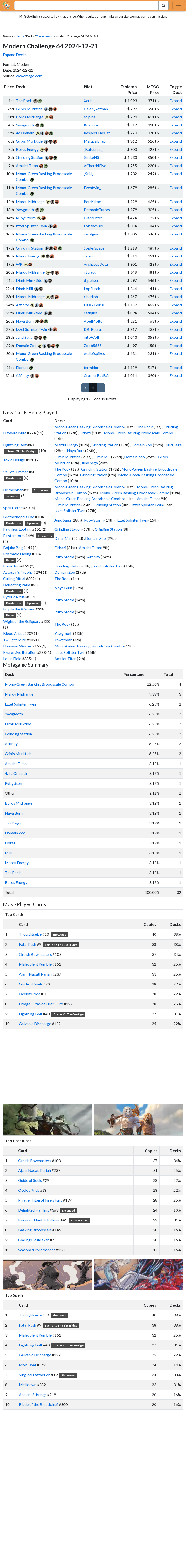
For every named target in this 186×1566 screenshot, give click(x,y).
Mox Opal (27, 1364)
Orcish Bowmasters (35, 954)
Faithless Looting (17, 529)
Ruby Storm (26, 217)
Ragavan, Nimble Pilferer (39, 1220)
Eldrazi (22, 367)
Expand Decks (15, 54)
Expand (176, 100)
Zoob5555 (93, 345)
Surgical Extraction (34, 1374)
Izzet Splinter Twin (31, 225)
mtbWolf (91, 337)
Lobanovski (93, 225)
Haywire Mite (14, 432)
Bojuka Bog (13, 547)
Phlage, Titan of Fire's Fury (41, 1003)
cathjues (91, 312)
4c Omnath (25, 133)
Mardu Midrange (30, 201)
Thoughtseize (30, 934)
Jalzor (89, 256)
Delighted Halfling (33, 1210)
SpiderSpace (94, 248)
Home (20, 36)
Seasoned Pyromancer (36, 1249)
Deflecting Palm (16, 584)
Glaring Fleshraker (33, 1239)
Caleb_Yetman (96, 108)
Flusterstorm (14, 535)
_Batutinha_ (93, 149)
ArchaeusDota (96, 264)
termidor (91, 367)
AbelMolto (93, 321)
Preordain (11, 566)
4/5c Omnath (16, 773)
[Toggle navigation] (178, 5)
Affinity (22, 304)
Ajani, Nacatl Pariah (35, 974)
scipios (89, 116)
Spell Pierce (13, 507)
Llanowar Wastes (17, 646)
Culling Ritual (14, 578)
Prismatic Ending (17, 553)
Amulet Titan (27, 165)
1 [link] (93, 387)
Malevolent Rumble (35, 964)
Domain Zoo (26, 345)
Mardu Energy (28, 256)
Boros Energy (27, 149)
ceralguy (91, 234)
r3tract (90, 272)
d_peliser (91, 280)
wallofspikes (94, 353)
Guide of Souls (31, 984)
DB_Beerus (93, 329)
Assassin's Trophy (18, 572)
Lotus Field (12, 658)
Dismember (13, 489)
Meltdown (27, 1384)
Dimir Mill (24, 288)
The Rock (24, 100)
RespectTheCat (97, 133)
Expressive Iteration (19, 652)
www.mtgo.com (29, 76)
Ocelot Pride (29, 994)
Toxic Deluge (14, 459)
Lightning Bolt (15, 444)
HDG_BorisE (94, 304)
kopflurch (92, 288)
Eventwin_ (92, 187)
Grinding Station (29, 157)
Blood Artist (13, 633)
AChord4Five (95, 165)
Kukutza (91, 125)
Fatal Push (27, 944)
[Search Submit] (163, 5)
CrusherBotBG (96, 375)
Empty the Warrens (19, 609)
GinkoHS (91, 157)
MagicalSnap (95, 141)
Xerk (88, 100)
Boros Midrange (29, 116)
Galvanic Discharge (35, 1023)
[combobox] (83, 5)
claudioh (91, 296)
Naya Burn (25, 321)
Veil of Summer (15, 472)
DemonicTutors (97, 209)
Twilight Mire (14, 639)
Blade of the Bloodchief (38, 1404)
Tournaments (45, 36)
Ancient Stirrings (32, 1394)
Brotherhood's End (18, 517)
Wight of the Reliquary (21, 621)
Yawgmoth (25, 125)
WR (19, 264)
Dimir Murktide (29, 280)
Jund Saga (24, 337)
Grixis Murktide (29, 108)
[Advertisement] (97, 1066)
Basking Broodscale (35, 1230)
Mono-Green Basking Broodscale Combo (89, 427)
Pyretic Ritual (14, 597)
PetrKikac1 (93, 201)
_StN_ (88, 173)
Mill (8, 852)
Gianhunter (93, 217)
